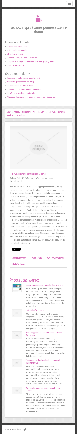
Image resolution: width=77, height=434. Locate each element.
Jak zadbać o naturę (15, 54)
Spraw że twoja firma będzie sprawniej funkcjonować (43, 361)
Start (9, 112)
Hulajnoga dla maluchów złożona (20, 85)
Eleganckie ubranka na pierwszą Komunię (23, 78)
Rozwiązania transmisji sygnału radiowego (24, 89)
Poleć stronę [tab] (37, 258)
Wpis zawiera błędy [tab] (55, 258)
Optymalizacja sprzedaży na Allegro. (21, 82)
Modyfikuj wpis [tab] (18, 264)
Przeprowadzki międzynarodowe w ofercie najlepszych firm (30, 61)
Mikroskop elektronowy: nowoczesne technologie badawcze (31, 97)
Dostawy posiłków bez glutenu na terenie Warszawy (44, 334)
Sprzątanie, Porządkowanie (33, 112)
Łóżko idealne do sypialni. (17, 50)
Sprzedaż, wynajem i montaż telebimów (22, 58)
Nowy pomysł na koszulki (17, 46)
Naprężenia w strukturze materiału (21, 93)
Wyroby (17, 112)
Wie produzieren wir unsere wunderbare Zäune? (43, 389)
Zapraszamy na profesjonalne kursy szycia (44, 285)
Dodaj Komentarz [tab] (19, 258)
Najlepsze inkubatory (15, 65)
